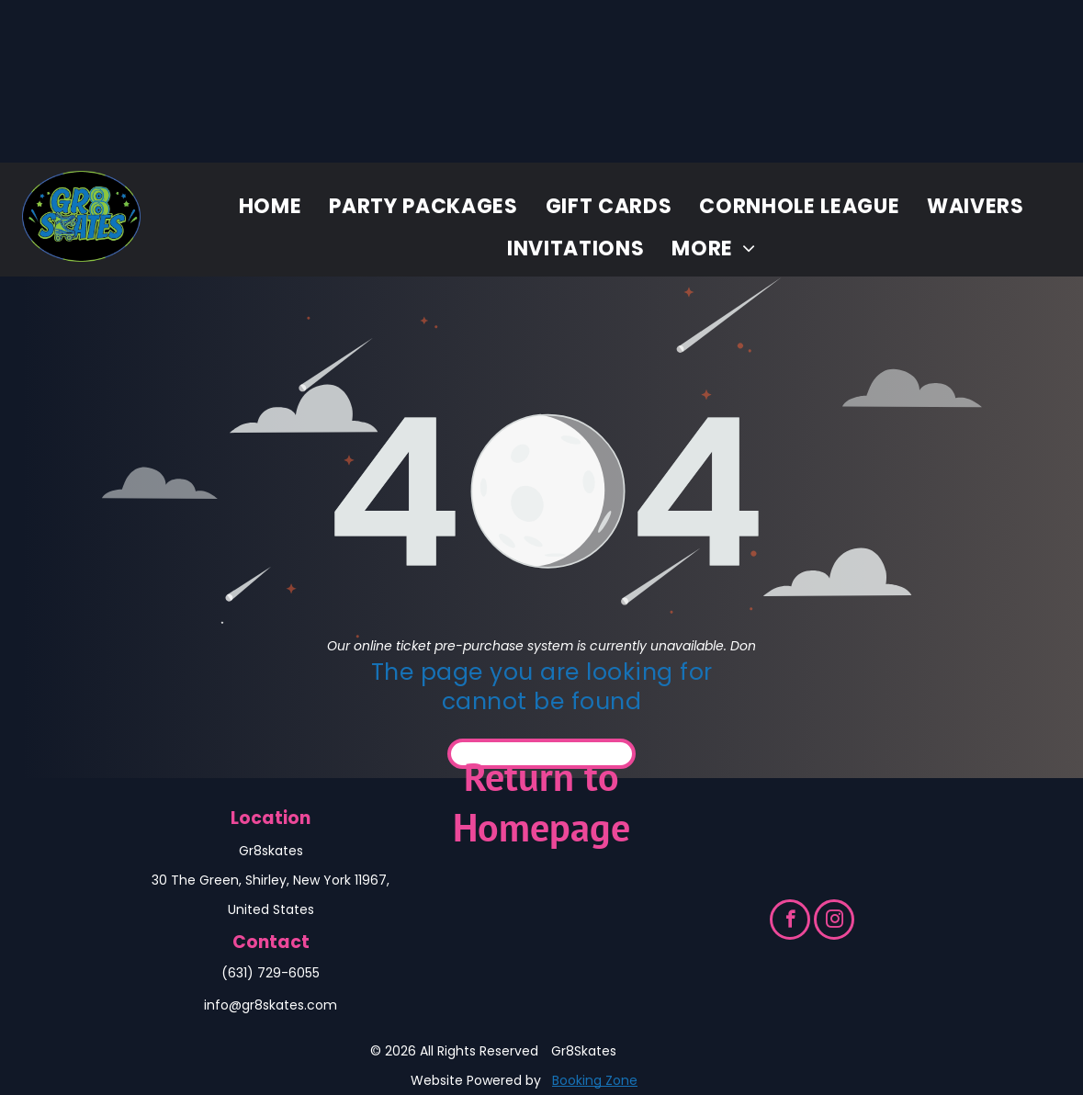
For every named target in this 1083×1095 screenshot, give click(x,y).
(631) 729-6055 (270, 973)
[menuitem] (270, 207)
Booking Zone (594, 1080)
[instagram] (834, 921)
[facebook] (790, 921)
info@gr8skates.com (270, 1005)
